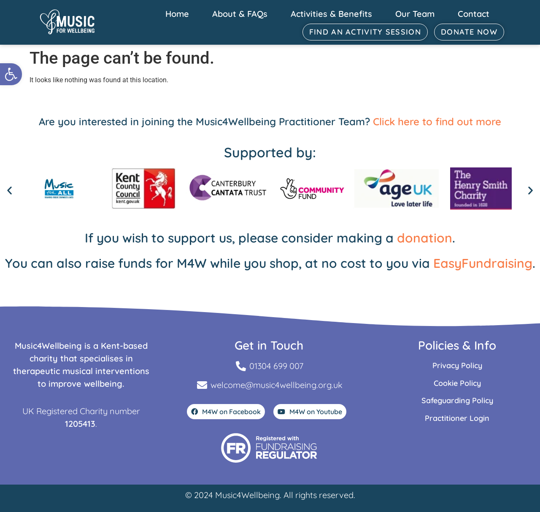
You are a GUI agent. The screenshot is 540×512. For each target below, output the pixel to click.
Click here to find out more (437, 121)
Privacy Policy (457, 365)
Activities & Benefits (331, 13)
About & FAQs (239, 13)
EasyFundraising (482, 263)
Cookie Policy (457, 383)
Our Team (415, 13)
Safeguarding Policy (457, 400)
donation (424, 238)
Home (177, 13)
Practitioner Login (457, 418)
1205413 (80, 423)
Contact (473, 13)
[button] (11, 74)
